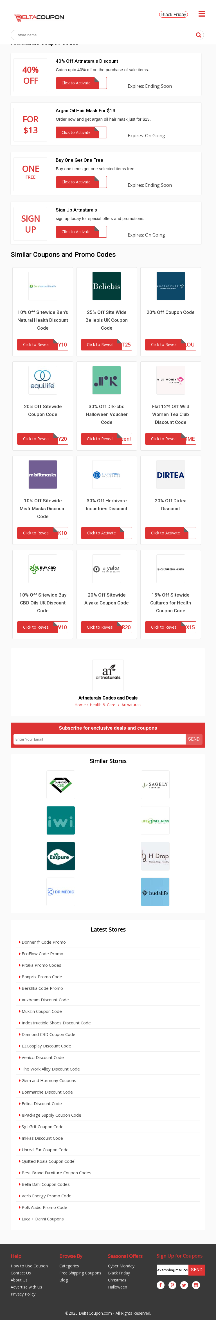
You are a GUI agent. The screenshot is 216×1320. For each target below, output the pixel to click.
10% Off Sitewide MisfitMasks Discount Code (43, 508)
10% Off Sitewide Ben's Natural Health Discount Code (42, 320)
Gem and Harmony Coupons (47, 1080)
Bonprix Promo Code (40, 976)
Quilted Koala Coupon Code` (47, 1161)
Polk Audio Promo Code (43, 1207)
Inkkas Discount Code (41, 1138)
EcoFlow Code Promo (41, 953)
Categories (69, 1266)
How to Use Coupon (29, 1266)
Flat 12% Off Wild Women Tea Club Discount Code (170, 414)
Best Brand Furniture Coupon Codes (55, 1172)
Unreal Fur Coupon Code (44, 1149)
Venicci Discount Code (41, 1057)
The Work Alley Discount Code (49, 1069)
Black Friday (173, 14)
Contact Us (21, 1273)
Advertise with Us (26, 1287)
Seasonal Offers (125, 1256)
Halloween (117, 1287)
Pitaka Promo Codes (40, 965)
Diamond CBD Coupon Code (47, 1034)
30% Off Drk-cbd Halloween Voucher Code (107, 414)
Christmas (117, 1280)
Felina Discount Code (40, 1103)
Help (16, 1256)
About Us (19, 1280)
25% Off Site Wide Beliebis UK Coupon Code (107, 320)
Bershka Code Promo (41, 988)
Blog (63, 1280)
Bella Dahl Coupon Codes (44, 1184)
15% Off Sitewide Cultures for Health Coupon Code (170, 602)
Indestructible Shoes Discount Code (55, 1023)
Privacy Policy (23, 1294)
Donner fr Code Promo (42, 942)
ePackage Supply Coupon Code (50, 1115)
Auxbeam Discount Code (44, 999)
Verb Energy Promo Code (45, 1195)
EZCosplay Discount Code (45, 1046)
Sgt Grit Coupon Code (41, 1126)
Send (194, 739)
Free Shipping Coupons (80, 1273)
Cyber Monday (121, 1266)
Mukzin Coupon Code (40, 1011)
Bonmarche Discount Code (46, 1092)
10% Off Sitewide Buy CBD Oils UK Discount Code (42, 602)
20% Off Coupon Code (171, 312)
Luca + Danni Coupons (41, 1219)
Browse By (70, 1256)
